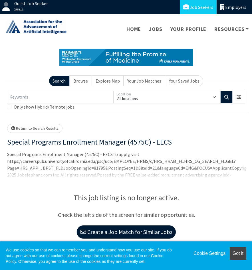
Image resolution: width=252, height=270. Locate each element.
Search (59, 81)
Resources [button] (229, 29)
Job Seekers (198, 7)
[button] (239, 97)
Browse (80, 81)
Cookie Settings (209, 253)
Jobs (155, 29)
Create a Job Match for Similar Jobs (126, 231)
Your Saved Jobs (184, 81)
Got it (238, 253)
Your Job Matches (144, 81)
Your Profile (188, 29)
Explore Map (108, 81)
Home (133, 29)
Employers (233, 7)
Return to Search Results (35, 128)
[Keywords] (60, 97)
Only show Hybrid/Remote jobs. (44, 107)
